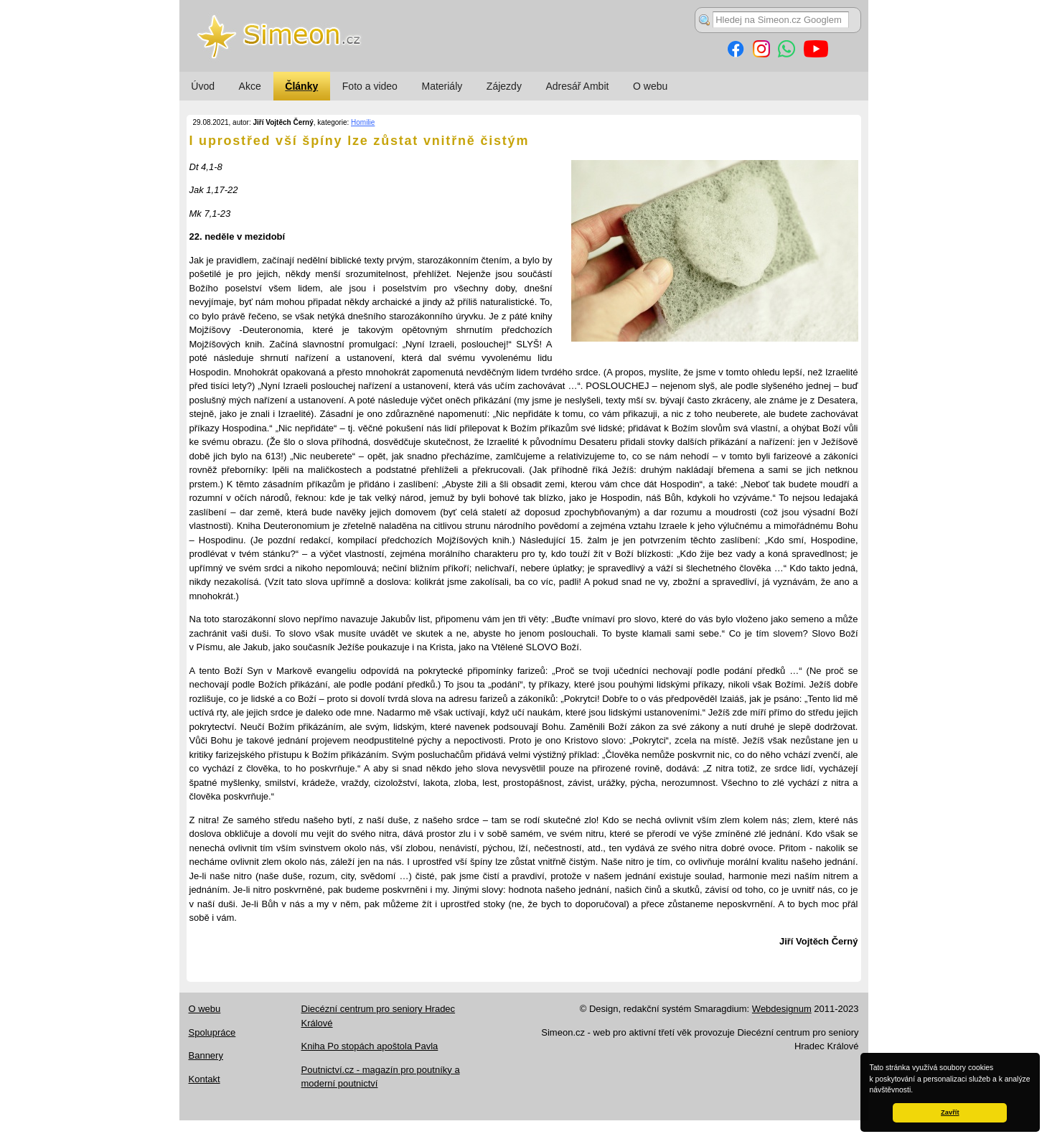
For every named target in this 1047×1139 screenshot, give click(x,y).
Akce (250, 86)
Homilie (363, 122)
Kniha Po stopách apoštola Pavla (369, 1046)
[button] (916, 1090)
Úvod (203, 86)
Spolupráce (212, 1032)
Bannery (206, 1055)
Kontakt (204, 1079)
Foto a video (370, 86)
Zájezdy (504, 86)
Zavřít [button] (950, 1112)
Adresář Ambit (577, 86)
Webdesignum (782, 1008)
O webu (650, 86)
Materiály (441, 86)
